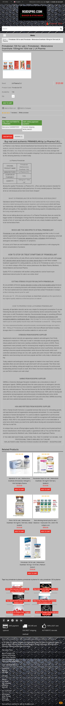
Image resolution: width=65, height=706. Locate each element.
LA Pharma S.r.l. (17, 83)
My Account (6, 694)
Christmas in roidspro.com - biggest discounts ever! (19, 613)
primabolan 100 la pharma (51, 579)
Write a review (23, 113)
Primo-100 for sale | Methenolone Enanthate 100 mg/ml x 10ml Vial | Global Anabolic (19, 522)
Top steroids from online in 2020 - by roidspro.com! (18, 602)
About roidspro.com (8, 653)
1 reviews (14, 113)
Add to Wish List (9, 108)
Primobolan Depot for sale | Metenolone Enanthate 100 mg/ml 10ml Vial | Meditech (45, 481)
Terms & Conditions (8, 659)
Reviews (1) (18, 136)
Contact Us (5, 668)
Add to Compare (24, 108)
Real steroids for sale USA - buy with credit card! (46, 590)
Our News (5, 681)
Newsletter (5, 700)
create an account (57, 2)
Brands (4, 679)
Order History (6, 696)
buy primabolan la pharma (14, 579)
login (47, 2)
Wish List (5, 698)
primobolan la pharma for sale (33, 579)
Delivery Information (8, 655)
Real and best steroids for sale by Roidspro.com (18, 704)
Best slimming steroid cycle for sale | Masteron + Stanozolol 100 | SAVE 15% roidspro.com (45, 522)
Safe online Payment (9, 657)
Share (4, 117)
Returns (4, 670)
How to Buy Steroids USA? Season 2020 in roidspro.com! (44, 602)
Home (4, 39)
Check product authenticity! (11, 661)
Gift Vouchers (6, 683)
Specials (5, 687)
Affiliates (5, 685)
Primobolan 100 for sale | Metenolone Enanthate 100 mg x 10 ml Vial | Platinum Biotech (32, 564)
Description (7, 136)
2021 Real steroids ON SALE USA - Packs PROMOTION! (17, 590)
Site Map (5, 672)
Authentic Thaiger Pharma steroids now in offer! (47, 613)
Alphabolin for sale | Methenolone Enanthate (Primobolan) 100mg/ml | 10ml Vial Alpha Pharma (19, 481)
